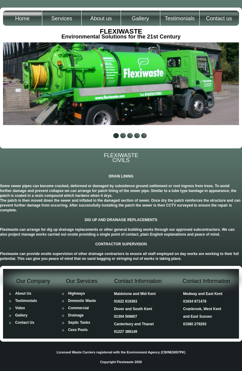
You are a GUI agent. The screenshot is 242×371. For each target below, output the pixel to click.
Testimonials (180, 18)
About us (101, 18)
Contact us (219, 18)
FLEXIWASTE (121, 31)
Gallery (140, 18)
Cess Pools (78, 330)
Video (20, 308)
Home (22, 18)
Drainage (75, 315)
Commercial (78, 308)
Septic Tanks (79, 322)
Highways (76, 293)
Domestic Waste (82, 301)
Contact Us (24, 322)
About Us (23, 293)
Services (61, 18)
